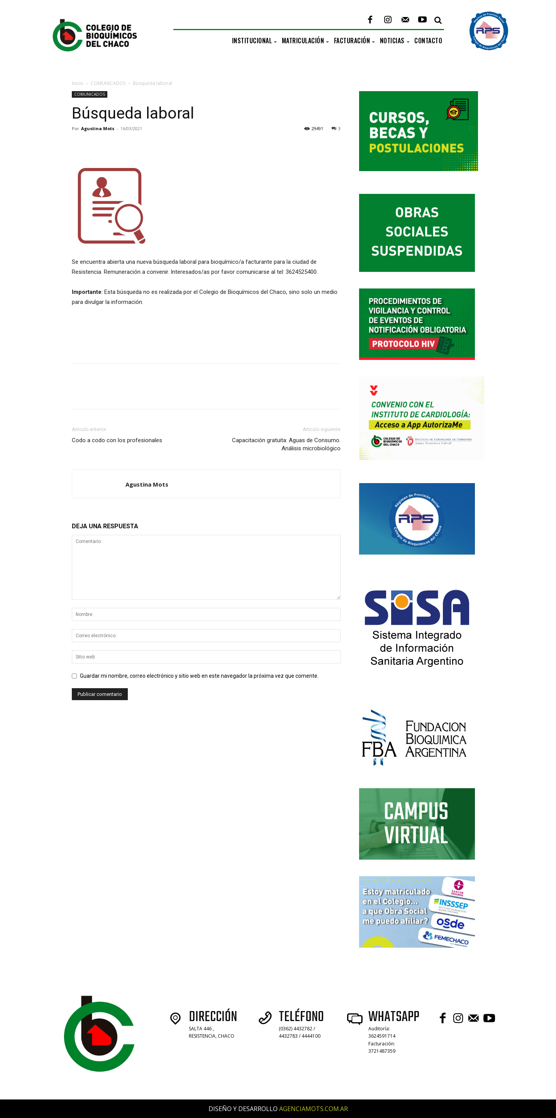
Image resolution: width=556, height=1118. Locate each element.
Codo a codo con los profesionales (117, 440)
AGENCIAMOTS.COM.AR (313, 1108)
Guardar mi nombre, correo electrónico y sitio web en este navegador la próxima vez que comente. (199, 676)
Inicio (77, 83)
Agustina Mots (97, 128)
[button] (438, 20)
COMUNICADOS (108, 83)
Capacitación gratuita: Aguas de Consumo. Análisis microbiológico (286, 444)
